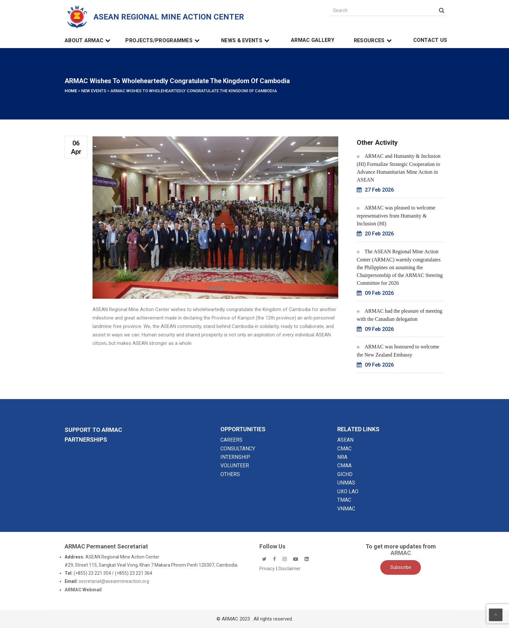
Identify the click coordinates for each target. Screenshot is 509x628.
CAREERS (231, 440)
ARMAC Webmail (83, 589)
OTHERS (230, 474)
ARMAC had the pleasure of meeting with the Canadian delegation (399, 315)
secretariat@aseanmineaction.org (114, 581)
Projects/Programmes (163, 40)
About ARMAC (88, 40)
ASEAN (345, 440)
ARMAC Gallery (312, 40)
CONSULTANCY (237, 449)
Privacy (267, 568)
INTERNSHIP (235, 457)
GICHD (345, 474)
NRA (342, 457)
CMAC (344, 449)
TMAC (344, 500)
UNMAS (346, 483)
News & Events (246, 40)
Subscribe (400, 567)
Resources (374, 40)
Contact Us (430, 40)
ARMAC (401, 552)
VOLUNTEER (234, 465)
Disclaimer (290, 568)
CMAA (344, 465)
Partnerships (86, 439)
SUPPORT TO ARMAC (93, 429)
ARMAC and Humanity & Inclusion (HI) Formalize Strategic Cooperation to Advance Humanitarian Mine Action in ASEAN (399, 167)
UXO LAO (347, 491)
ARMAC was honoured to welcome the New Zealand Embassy (398, 351)
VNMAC (346, 509)
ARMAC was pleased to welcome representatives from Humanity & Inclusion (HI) (396, 215)
